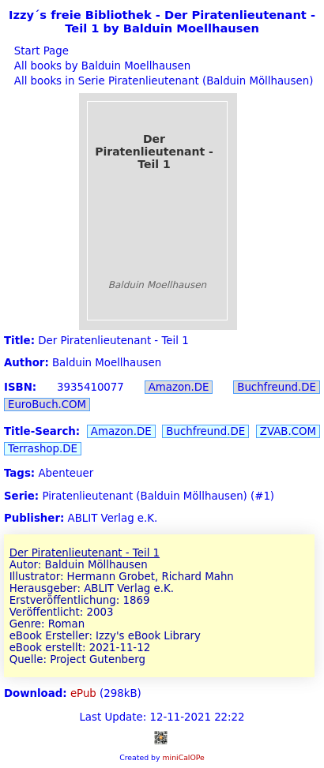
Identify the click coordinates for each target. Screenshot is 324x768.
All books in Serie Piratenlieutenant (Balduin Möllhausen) (162, 81)
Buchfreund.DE (276, 387)
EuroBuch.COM (47, 404)
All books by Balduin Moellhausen (100, 66)
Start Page (40, 51)
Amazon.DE (179, 387)
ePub (83, 693)
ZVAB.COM (288, 431)
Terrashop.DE (42, 449)
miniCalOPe (183, 757)
